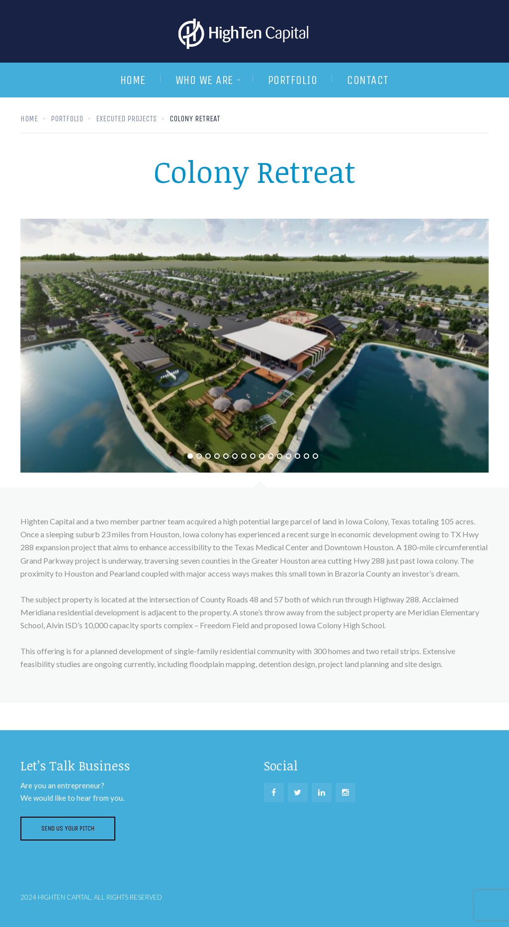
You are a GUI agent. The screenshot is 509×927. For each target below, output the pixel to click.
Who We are (204, 80)
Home (133, 80)
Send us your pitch (67, 828)
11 (279, 456)
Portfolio (293, 80)
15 (315, 456)
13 (297, 456)
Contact (368, 80)
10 (270, 456)
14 (306, 456)
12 (288, 456)
